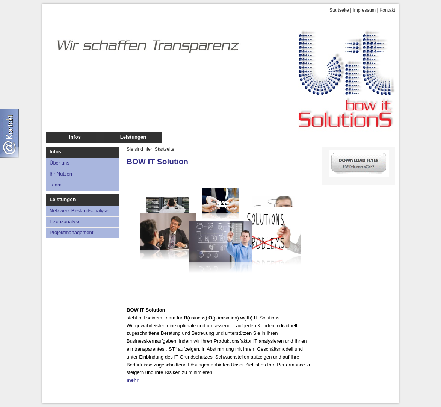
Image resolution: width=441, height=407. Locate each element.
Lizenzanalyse (65, 221)
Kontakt (387, 10)
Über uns (59, 163)
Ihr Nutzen (61, 174)
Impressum (364, 10)
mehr (133, 380)
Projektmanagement (71, 232)
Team (56, 185)
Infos (75, 137)
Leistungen (133, 137)
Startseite (339, 10)
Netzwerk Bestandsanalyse (79, 210)
